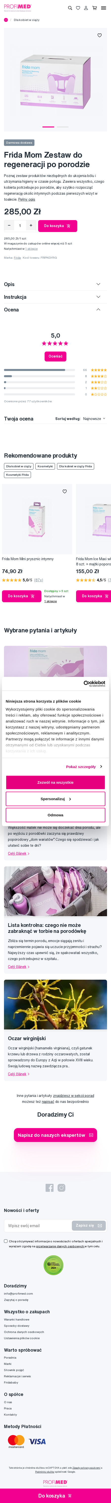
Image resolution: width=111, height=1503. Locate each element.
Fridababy (11, 1382)
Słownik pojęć (14, 1370)
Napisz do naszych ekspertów (55, 1135)
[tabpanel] (55, 79)
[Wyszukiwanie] (70, 8)
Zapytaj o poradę (16, 1299)
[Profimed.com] (18, 7)
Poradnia (10, 1357)
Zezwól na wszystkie (55, 782)
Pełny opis (26, 199)
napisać (48, 1101)
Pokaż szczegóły (81, 766)
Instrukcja (15, 297)
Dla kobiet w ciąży (26, 19)
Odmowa (55, 815)
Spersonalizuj (56, 798)
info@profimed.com (18, 1293)
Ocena (11, 309)
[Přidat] (31, 225)
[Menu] (103, 8)
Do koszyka (57, 226)
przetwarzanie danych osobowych (60, 1246)
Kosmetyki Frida (17, 474)
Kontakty (10, 1414)
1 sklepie (31, 248)
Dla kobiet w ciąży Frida (75, 466)
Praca (8, 1408)
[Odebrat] (9, 225)
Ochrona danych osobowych (24, 1331)
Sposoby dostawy (16, 1325)
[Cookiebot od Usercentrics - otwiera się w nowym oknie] (83, 683)
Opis (9, 284)
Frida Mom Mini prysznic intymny (28, 559)
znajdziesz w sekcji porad (73, 1095)
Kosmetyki (45, 466)
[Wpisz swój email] (39, 1225)
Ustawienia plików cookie (22, 1338)
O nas (8, 1402)
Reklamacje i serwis (17, 1376)
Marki (7, 1363)
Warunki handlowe (16, 1319)
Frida (17, 257)
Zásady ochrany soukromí (86, 1468)
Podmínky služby (44, 1472)
